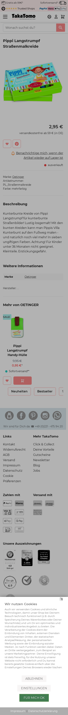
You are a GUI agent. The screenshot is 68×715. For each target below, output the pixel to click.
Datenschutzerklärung (43, 711)
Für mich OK (34, 698)
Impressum (17, 711)
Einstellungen (34, 688)
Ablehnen (34, 678)
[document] (34, 638)
